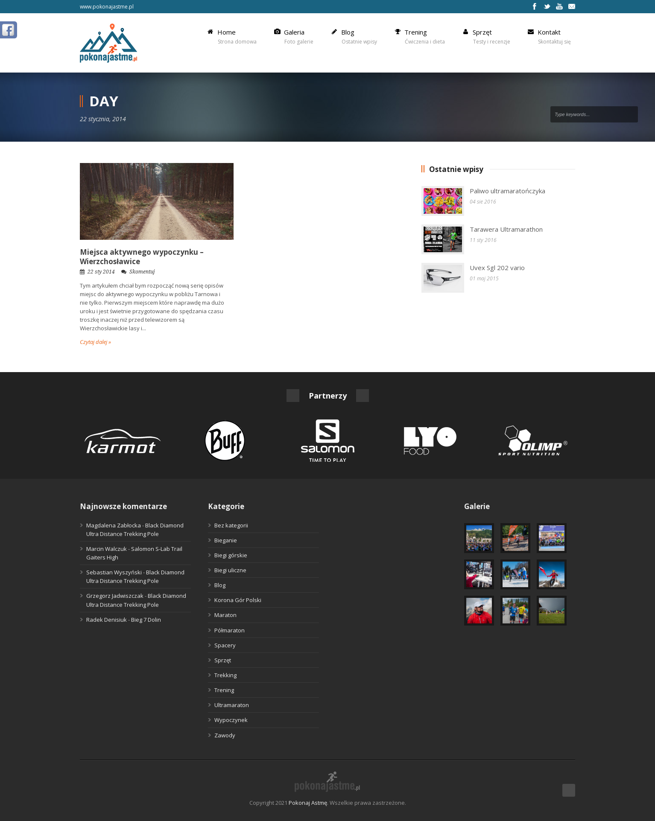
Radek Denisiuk (106, 619)
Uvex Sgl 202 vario (497, 267)
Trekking (225, 675)
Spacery (225, 645)
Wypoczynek (231, 720)
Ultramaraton (231, 705)
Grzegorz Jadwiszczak (114, 596)
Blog (219, 585)
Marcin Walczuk (106, 549)
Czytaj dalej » (95, 342)
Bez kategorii (231, 525)
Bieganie (225, 540)
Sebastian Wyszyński (114, 572)
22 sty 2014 (101, 272)
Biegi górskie (230, 555)
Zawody (224, 735)
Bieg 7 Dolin (146, 619)
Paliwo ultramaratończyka (507, 190)
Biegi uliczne (230, 570)
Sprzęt (222, 660)
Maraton (225, 615)
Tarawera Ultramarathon (506, 229)
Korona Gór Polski (237, 600)
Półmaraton (229, 630)
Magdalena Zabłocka (113, 525)
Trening (224, 690)
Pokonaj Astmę (308, 802)
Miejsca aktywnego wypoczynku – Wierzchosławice (142, 256)
